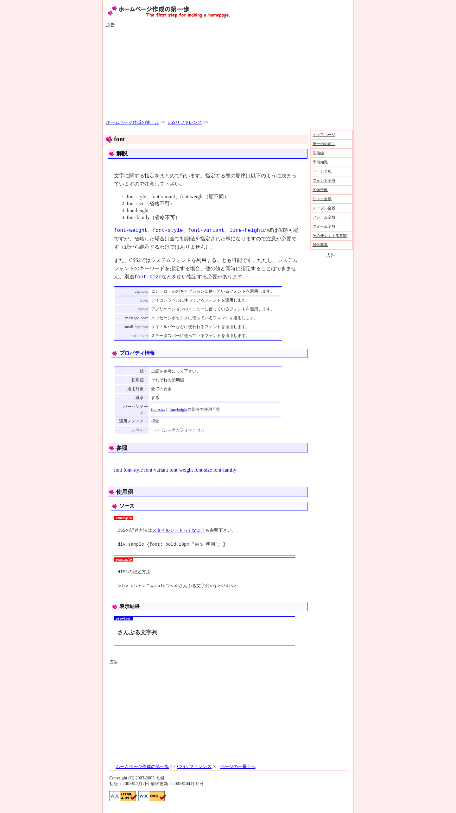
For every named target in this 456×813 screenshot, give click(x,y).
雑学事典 (320, 245)
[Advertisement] (228, 73)
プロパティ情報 (137, 353)
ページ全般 (322, 171)
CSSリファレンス (185, 122)
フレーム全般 (324, 217)
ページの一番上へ (238, 766)
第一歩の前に (324, 144)
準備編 (318, 153)
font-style (133, 470)
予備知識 (320, 162)
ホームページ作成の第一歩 (132, 122)
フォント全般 (324, 180)
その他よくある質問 (330, 235)
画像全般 (320, 189)
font (118, 470)
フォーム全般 (324, 226)
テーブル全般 (324, 208)
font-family (224, 470)
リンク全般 (322, 199)
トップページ (324, 134)
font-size (158, 409)
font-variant (156, 470)
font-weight (181, 470)
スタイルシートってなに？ (178, 530)
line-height (178, 409)
